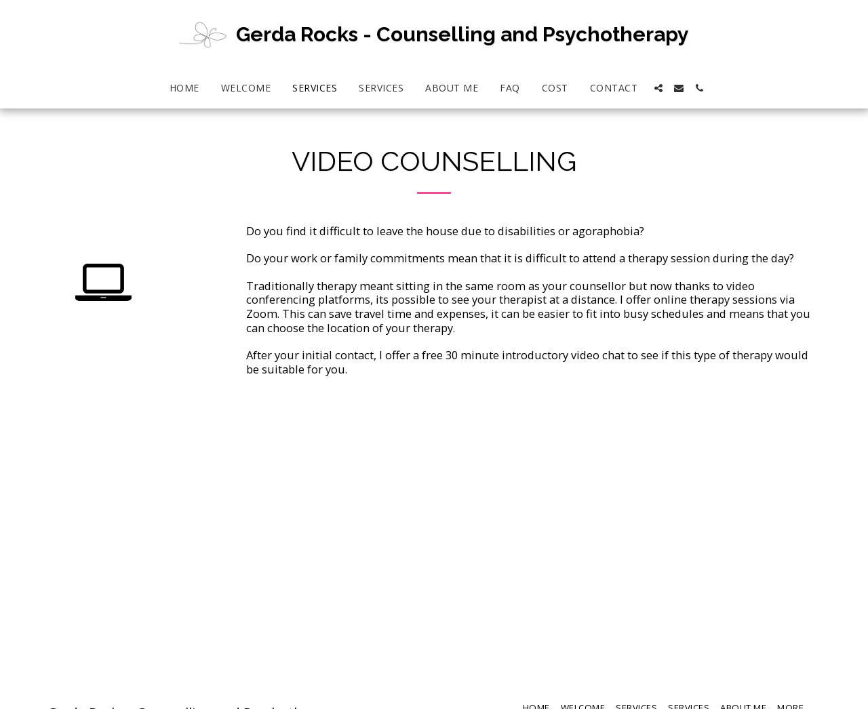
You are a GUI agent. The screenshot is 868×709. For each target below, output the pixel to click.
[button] (658, 88)
